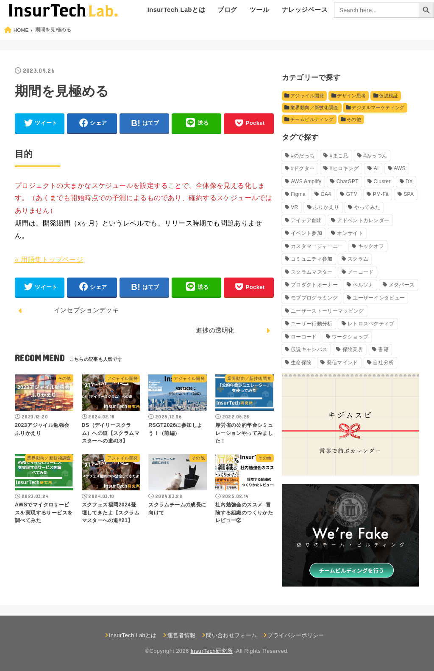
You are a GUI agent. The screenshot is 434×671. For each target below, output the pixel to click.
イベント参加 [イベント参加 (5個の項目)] (306, 233)
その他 (353, 119)
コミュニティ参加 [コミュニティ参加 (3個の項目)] (311, 259)
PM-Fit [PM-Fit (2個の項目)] (381, 195)
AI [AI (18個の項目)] (376, 169)
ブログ (227, 9)
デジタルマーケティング (377, 107)
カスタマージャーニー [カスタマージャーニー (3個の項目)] (317, 246)
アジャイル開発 (307, 95)
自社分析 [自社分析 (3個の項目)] (383, 363)
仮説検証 (387, 95)
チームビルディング (312, 119)
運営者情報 (181, 635)
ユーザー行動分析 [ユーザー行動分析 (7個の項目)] (311, 324)
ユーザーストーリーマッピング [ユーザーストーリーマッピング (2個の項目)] (327, 311)
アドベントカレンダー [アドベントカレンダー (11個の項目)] (363, 220)
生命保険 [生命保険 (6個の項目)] (301, 363)
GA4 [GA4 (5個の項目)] (325, 195)
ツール (260, 9)
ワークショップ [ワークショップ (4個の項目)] (350, 337)
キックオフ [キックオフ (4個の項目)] (371, 246)
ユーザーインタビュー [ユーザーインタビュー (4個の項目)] (379, 298)
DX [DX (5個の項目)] (409, 181)
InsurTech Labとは (176, 9)
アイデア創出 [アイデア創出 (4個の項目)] (306, 220)
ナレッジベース (305, 9)
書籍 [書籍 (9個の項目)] (383, 350)
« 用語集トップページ (49, 259)
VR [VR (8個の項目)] (294, 207)
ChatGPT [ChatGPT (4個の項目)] (348, 181)
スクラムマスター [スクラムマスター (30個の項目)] (311, 272)
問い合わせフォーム (231, 635)
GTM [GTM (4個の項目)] (352, 195)
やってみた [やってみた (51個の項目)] (367, 207)
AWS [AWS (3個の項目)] (400, 169)
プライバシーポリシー (295, 635)
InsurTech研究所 (211, 651)
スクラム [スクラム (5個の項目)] (358, 259)
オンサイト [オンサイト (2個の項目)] (350, 233)
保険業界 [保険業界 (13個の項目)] (352, 350)
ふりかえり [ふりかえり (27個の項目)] (326, 207)
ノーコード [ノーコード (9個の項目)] (361, 272)
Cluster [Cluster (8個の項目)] (381, 181)
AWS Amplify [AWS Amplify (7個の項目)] (306, 181)
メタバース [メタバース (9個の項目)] (402, 285)
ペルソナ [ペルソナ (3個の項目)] (363, 285)
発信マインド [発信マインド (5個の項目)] (342, 363)
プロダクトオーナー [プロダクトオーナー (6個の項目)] (314, 285)
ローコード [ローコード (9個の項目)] (304, 337)
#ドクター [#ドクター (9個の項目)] (302, 169)
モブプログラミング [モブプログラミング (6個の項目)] (314, 298)
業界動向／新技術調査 (314, 107)
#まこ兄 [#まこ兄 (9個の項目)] (339, 156)
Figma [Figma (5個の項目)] (298, 195)
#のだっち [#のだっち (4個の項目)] (302, 156)
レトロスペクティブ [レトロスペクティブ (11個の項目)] (371, 324)
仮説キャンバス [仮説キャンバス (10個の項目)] (309, 350)
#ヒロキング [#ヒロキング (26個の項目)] (344, 169)
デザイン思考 (351, 95)
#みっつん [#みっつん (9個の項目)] (375, 156)
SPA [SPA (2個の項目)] (408, 195)
